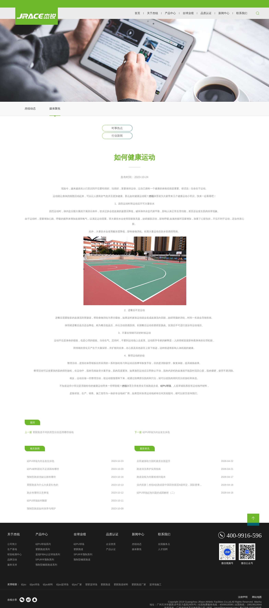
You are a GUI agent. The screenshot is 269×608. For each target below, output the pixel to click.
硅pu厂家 (77, 577)
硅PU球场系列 (43, 537)
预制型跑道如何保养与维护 (75, 501)
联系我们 (241, 13)
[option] (134, 60)
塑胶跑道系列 (43, 542)
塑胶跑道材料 (121, 577)
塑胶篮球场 (91, 577)
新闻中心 (223, 13)
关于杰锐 (152, 13)
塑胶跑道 (78, 542)
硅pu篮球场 (62, 577)
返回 (32, 415)
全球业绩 (188, 13)
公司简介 (12, 537)
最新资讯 (144, 441)
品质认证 (206, 13)
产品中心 (170, 13)
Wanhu (258, 594)
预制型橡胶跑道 (82, 552)
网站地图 (257, 589)
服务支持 (12, 557)
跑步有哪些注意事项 (75, 485)
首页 (137, 13)
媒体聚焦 (54, 108)
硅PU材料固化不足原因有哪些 (75, 461)
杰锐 (151, 188)
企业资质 (111, 537)
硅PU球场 (165, 378)
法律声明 (243, 589)
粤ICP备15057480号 (251, 600)
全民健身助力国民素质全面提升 (185, 453)
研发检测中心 (14, 547)
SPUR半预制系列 (45, 552)
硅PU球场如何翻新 (75, 493)
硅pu (23, 577)
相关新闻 (35, 441)
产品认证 (111, 542)
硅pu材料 (48, 577)
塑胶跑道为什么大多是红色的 (75, 477)
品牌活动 (12, 552)
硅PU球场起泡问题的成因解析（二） (185, 485)
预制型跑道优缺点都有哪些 (75, 469)
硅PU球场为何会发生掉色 (152, 425)
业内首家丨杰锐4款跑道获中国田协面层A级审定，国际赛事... (185, 477)
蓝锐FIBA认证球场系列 (48, 547)
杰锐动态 (30, 108)
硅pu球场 (35, 577)
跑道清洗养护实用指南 (185, 461)
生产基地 (12, 542)
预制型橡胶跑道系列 (46, 557)
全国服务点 (164, 537)
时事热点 (116, 128)
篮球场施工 (155, 577)
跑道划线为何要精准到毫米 (185, 469)
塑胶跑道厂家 (139, 577)
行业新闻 (153, 128)
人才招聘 (163, 542)
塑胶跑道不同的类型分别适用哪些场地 (49, 425)
